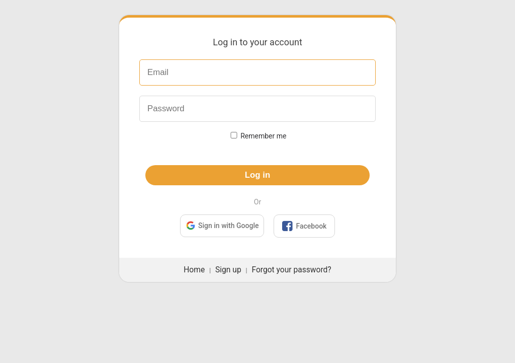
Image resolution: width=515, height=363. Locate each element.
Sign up (228, 269)
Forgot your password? (291, 269)
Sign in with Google (222, 225)
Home (194, 269)
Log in (257, 175)
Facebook (304, 226)
